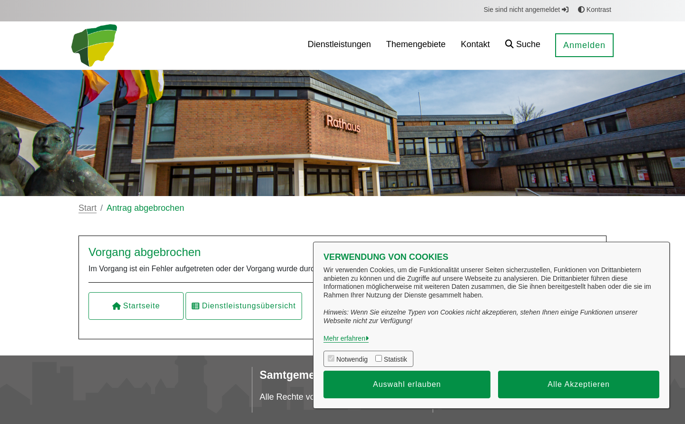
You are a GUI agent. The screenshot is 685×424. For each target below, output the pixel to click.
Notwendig (352, 359)
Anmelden (584, 45)
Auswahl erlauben (407, 384)
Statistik (395, 359)
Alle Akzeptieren (579, 384)
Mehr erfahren (344, 338)
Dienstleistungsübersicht (243, 306)
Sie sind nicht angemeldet (526, 9)
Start (87, 208)
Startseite (136, 306)
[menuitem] (339, 45)
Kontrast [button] (594, 9)
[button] (523, 45)
